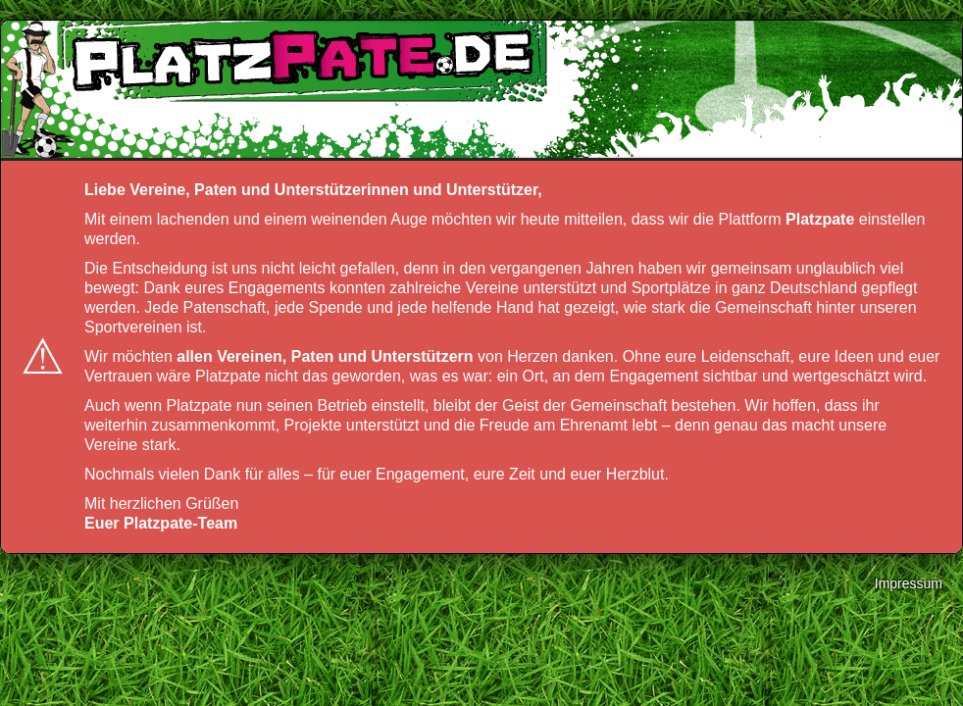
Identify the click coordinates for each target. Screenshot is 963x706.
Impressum (908, 583)
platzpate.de (300, 60)
